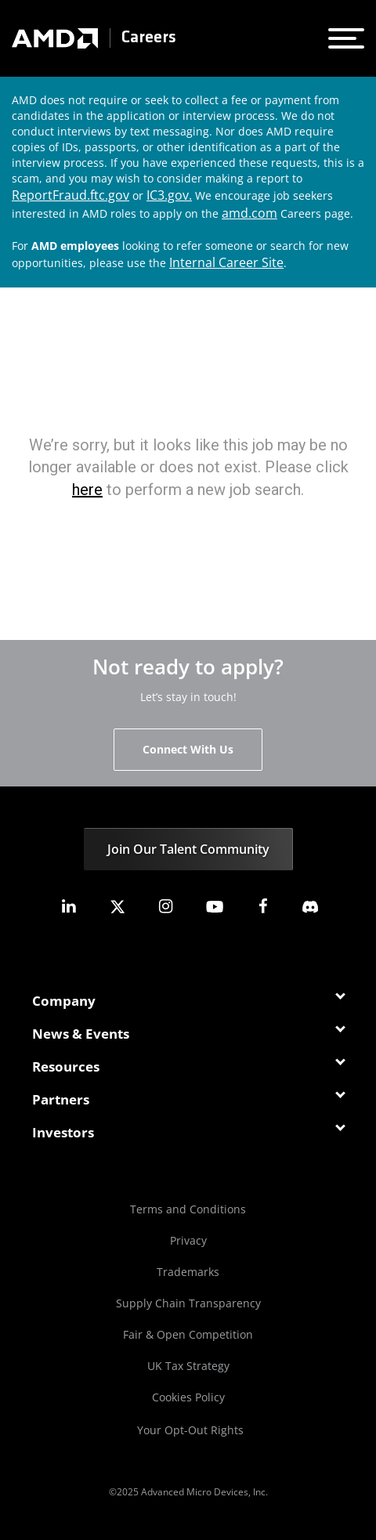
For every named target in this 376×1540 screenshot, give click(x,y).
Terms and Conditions (188, 1209)
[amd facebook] (263, 907)
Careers (148, 38)
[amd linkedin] (68, 907)
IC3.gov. (169, 195)
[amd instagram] (166, 907)
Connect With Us (188, 749)
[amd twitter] (117, 907)
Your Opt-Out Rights (190, 1430)
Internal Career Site (226, 262)
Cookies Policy (188, 1397)
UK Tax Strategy (188, 1365)
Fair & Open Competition (188, 1334)
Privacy (188, 1240)
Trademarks (188, 1271)
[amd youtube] (215, 907)
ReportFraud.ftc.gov (70, 195)
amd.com (249, 213)
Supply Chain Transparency (188, 1303)
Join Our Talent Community (188, 849)
